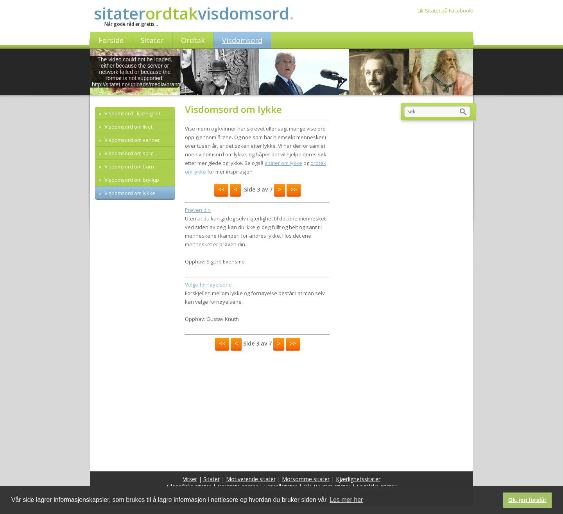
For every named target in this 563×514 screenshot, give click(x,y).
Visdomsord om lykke (129, 193)
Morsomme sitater (306, 479)
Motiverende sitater (251, 479)
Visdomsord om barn (128, 166)
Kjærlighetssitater (358, 479)
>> (293, 189)
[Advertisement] (257, 409)
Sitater (211, 479)
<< (221, 189)
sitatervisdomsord (194, 13)
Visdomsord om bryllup (131, 179)
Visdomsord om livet (127, 126)
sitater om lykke (283, 163)
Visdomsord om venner (131, 139)
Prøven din (198, 209)
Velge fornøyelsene (208, 284)
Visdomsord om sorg (128, 153)
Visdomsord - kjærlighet (131, 113)
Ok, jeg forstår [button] (527, 500)
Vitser (190, 479)
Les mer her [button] (346, 499)
